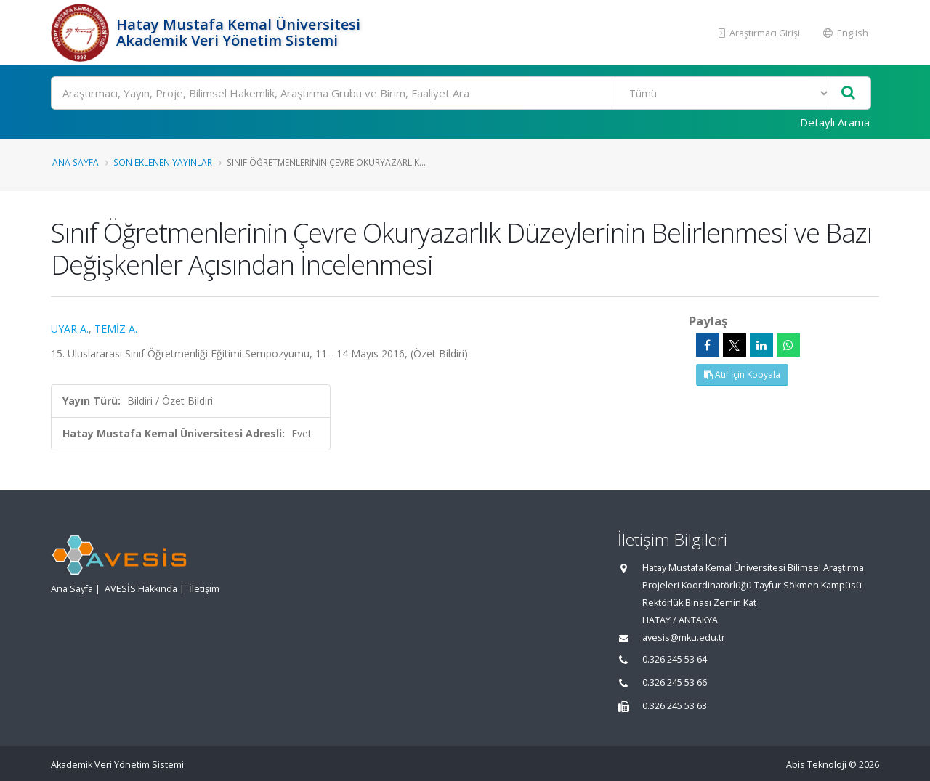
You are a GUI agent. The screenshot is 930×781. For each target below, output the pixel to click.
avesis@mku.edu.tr (683, 637)
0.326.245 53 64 (674, 659)
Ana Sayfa (75, 162)
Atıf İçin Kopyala (742, 374)
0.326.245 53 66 (674, 682)
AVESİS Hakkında (141, 589)
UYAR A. (70, 329)
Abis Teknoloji (816, 764)
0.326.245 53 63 (674, 706)
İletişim (204, 589)
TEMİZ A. (115, 329)
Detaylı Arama (835, 122)
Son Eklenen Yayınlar (162, 162)
